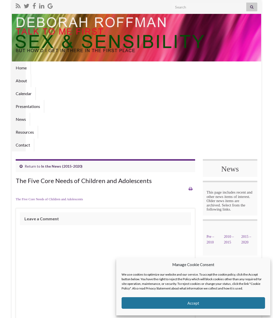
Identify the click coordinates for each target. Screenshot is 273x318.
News (115, 67)
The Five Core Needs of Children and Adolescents (49, 122)
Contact (162, 67)
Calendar (62, 67)
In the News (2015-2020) (62, 89)
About (40, 67)
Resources (138, 67)
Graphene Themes (51, 312)
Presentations (90, 67)
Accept (193, 303)
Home (21, 67)
